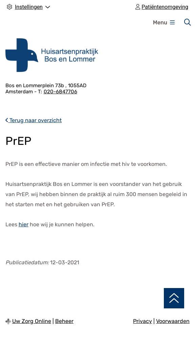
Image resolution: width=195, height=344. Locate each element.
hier (23, 224)
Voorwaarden (173, 321)
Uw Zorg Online (31, 321)
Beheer (64, 321)
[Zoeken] (187, 22)
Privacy (142, 321)
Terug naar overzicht (33, 120)
